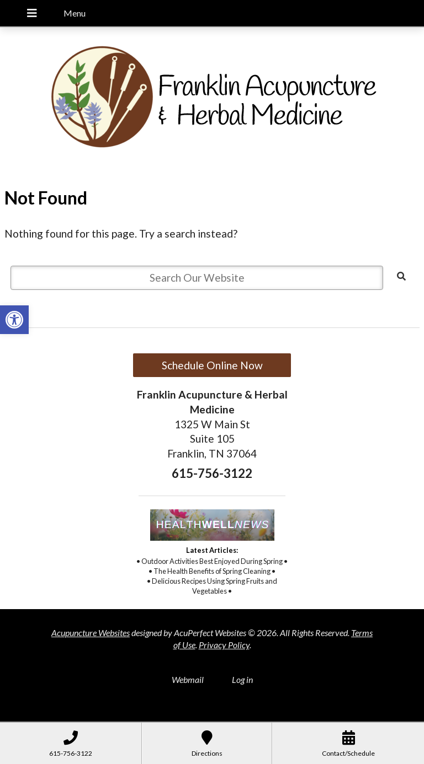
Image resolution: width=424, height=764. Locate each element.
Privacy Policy (224, 644)
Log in (242, 679)
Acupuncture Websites (90, 632)
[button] (14, 319)
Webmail (188, 679)
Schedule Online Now (212, 365)
